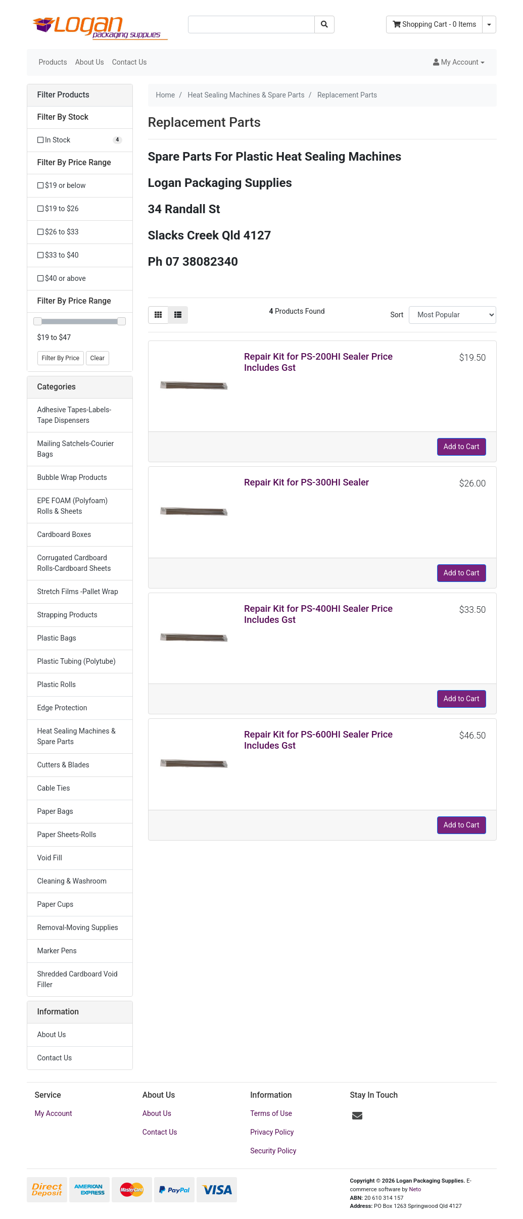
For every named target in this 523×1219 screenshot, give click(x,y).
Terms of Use (271, 1113)
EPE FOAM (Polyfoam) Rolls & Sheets (72, 506)
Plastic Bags (56, 638)
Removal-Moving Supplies (77, 927)
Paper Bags (55, 811)
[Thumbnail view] (158, 315)
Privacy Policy (272, 1132)
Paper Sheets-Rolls (67, 835)
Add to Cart (462, 447)
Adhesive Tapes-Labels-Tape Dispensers (74, 415)
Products (53, 62)
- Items (435, 24)
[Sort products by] (452, 315)
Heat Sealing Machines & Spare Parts (76, 736)
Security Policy (273, 1151)
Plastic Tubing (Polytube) (76, 661)
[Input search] (251, 24)
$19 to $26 (58, 209)
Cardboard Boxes (64, 534)
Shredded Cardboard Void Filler (77, 979)
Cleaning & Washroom (72, 881)
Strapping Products (67, 615)
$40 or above (61, 278)
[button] (458, 62)
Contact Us (129, 62)
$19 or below (61, 185)
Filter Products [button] (63, 95)
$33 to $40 (58, 255)
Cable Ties (53, 788)
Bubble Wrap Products (72, 477)
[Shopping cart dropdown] (489, 24)
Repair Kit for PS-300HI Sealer (306, 482)
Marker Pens (57, 951)
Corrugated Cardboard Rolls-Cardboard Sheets (74, 563)
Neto (415, 1189)
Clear (97, 358)
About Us (89, 62)
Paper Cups (55, 904)
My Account (53, 1113)
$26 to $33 (58, 232)
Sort (396, 315)
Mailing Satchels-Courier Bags (75, 449)
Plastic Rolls (56, 684)
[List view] (178, 315)
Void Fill (49, 858)
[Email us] (357, 1116)
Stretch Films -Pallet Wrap (77, 592)
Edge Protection (62, 708)
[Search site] (324, 24)
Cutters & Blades (63, 765)
